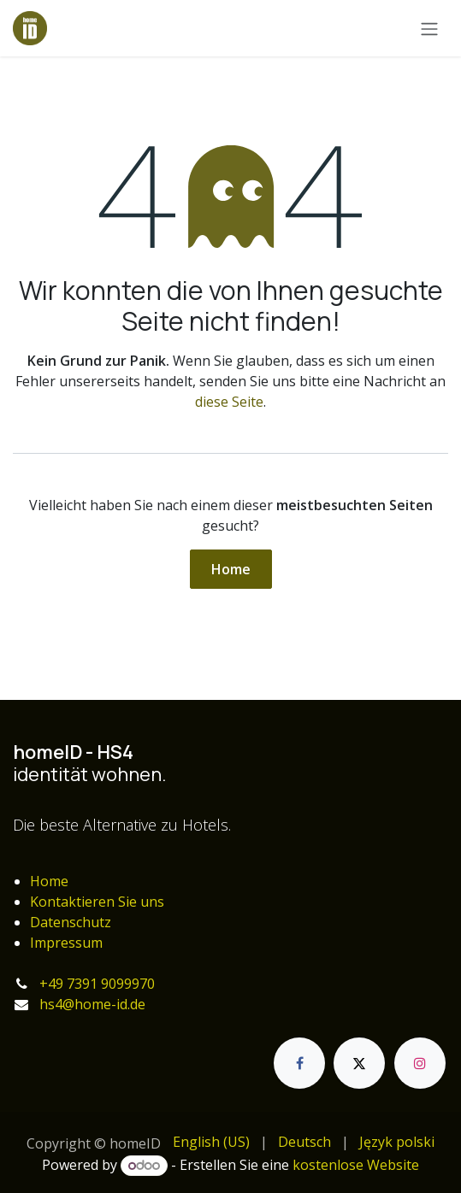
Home (231, 569)
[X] (359, 1063)
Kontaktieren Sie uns (97, 901)
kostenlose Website (356, 1164)
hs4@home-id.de (92, 1004)
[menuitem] (211, 1142)
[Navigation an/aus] (429, 28)
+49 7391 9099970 (97, 983)
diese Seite (229, 401)
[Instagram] (420, 1063)
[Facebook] (299, 1063)
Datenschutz (70, 922)
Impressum (66, 942)
